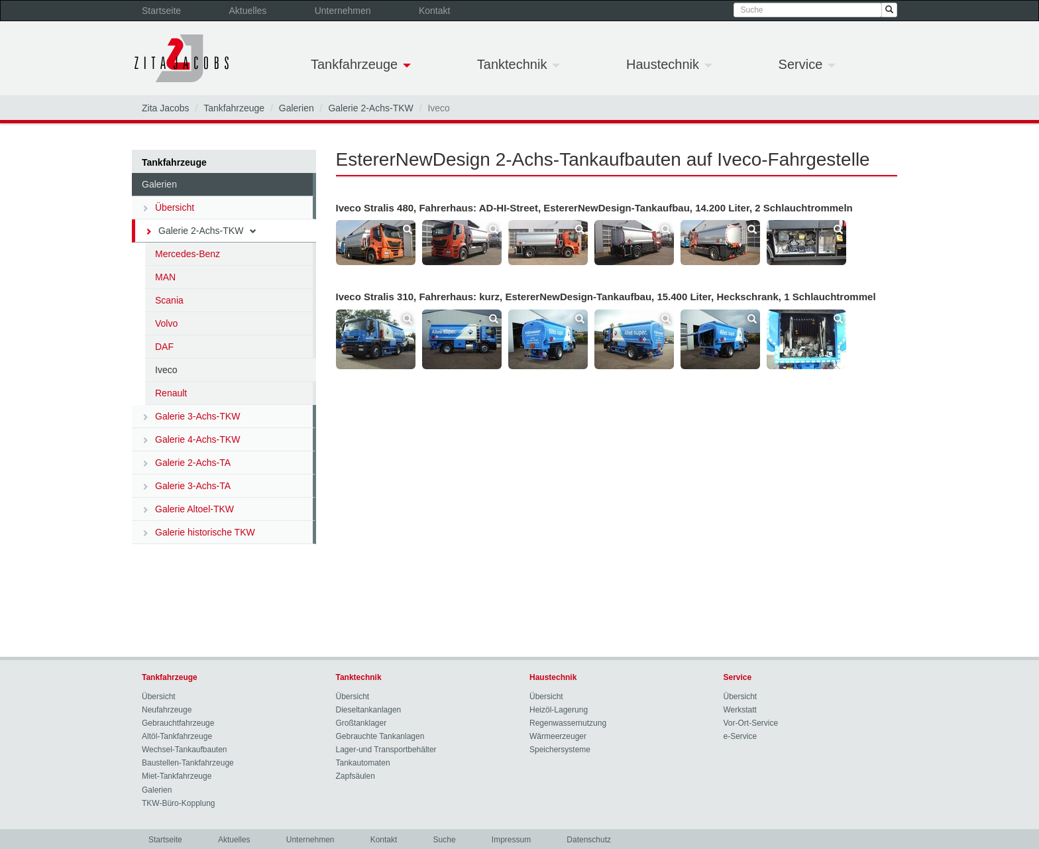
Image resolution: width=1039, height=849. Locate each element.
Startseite (161, 10)
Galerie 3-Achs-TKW (191, 416)
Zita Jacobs (166, 108)
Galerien (296, 108)
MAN (165, 277)
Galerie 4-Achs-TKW (191, 439)
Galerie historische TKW (198, 532)
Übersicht (168, 207)
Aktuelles (248, 10)
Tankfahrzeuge (361, 64)
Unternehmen (343, 10)
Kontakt (434, 10)
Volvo (166, 323)
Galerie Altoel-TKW (188, 509)
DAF (164, 346)
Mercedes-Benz (187, 254)
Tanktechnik (518, 64)
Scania (169, 300)
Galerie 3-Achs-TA (186, 486)
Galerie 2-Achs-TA (186, 462)
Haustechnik (669, 64)
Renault (171, 393)
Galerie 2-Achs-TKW (370, 108)
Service (807, 64)
